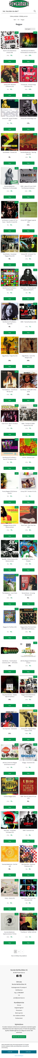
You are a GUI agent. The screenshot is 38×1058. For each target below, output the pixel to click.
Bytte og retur (19, 1013)
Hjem (15, 19)
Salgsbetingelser (19, 1007)
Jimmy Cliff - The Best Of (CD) (28, 491)
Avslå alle (10, 1051)
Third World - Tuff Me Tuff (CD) (28, 932)
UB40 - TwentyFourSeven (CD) (28, 322)
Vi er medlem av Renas (19, 1015)
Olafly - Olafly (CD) (10, 898)
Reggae (22, 19)
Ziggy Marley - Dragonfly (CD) (9, 356)
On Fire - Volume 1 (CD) (28, 457)
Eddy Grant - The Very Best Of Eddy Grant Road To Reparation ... (28, 289)
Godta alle (28, 1051)
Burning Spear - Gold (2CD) (10, 728)
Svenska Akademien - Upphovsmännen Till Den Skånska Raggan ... (9, 933)
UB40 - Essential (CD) (28, 830)
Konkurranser (19, 1018)
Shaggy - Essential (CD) (28, 762)
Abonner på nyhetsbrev (19, 1036)
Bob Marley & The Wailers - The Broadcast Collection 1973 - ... (28, 52)
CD (18, 19)
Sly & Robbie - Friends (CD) (10, 152)
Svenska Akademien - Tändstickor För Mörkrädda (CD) (10, 188)
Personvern (19, 1010)
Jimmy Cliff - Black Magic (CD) (28, 118)
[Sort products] (30, 29)
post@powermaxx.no (19, 998)
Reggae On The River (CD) (9, 627)
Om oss (19, 1005)
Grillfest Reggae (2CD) (10, 796)
